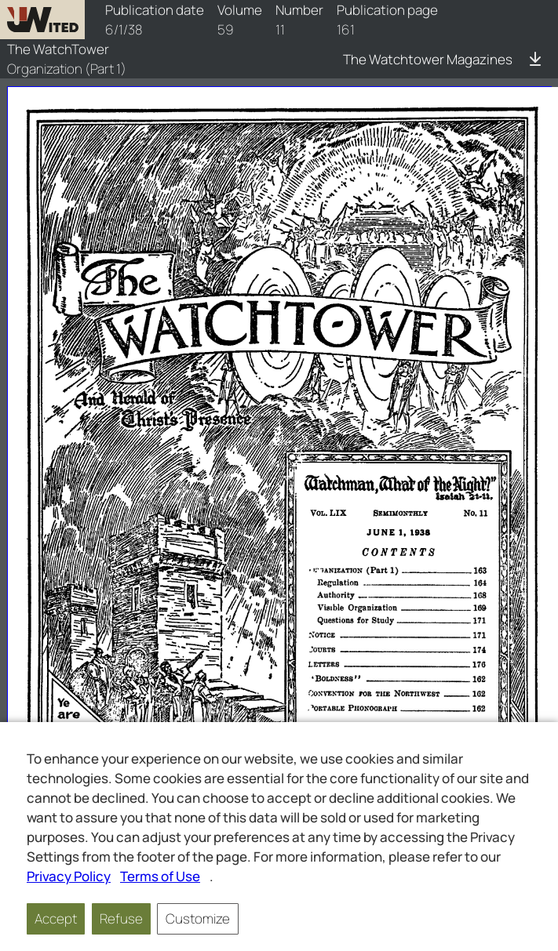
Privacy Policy (69, 876)
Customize (198, 918)
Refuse (121, 918)
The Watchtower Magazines (427, 59)
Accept (56, 918)
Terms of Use (160, 876)
